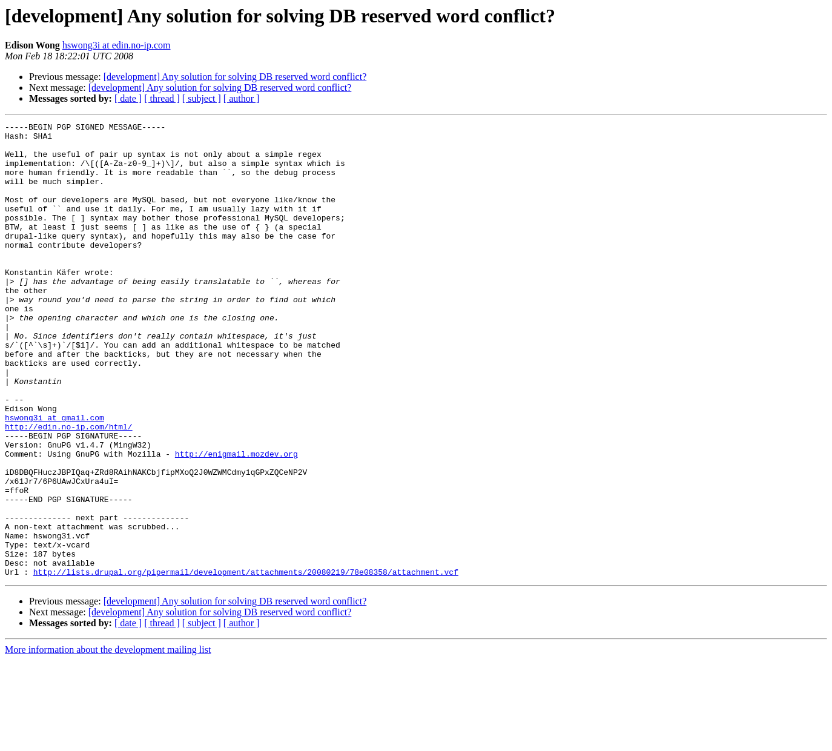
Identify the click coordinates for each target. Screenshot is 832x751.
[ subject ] (201, 98)
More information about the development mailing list (108, 740)
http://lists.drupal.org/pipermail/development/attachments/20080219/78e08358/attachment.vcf (245, 662)
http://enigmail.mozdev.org (236, 520)
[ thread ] (162, 98)
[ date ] (128, 98)
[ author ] (241, 98)
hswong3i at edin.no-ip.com (116, 45)
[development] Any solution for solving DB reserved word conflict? (235, 76)
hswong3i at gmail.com (54, 477)
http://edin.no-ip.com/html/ (69, 488)
